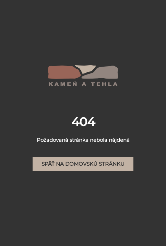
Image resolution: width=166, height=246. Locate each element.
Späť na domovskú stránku (83, 164)
